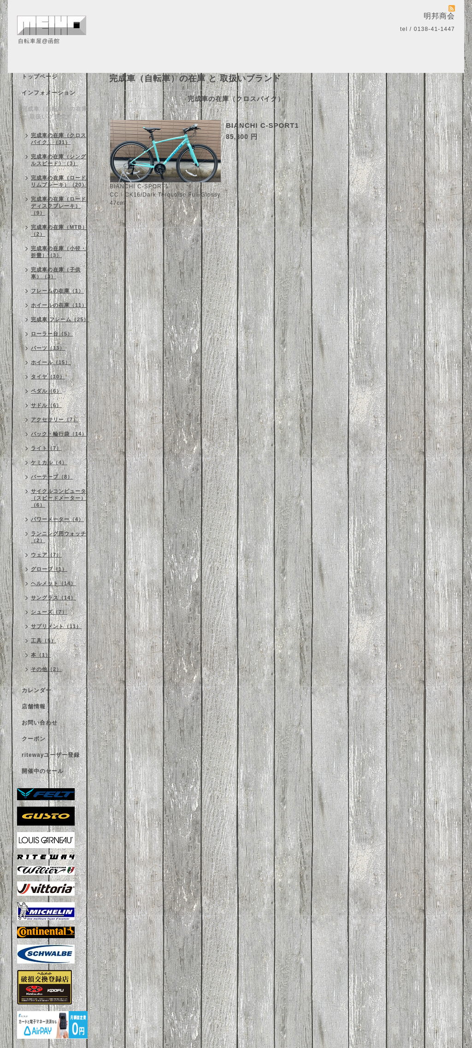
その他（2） (46, 669)
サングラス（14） (53, 597)
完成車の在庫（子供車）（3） (56, 273)
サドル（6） (46, 405)
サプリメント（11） (56, 626)
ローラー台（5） (52, 333)
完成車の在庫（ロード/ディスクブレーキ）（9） (59, 206)
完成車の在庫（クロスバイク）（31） (58, 138)
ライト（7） (46, 448)
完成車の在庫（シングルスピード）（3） (58, 160)
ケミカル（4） (49, 462)
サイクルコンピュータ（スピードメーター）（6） (58, 498)
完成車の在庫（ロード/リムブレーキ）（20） (59, 181)
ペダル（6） (46, 391)
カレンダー (37, 690)
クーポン (34, 739)
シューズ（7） (49, 612)
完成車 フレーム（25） (60, 319)
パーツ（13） (48, 348)
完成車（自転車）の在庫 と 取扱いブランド (55, 113)
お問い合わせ (40, 722)
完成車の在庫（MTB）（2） (59, 230)
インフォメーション (49, 93)
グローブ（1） (49, 569)
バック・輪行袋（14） (59, 434)
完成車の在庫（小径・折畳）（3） (58, 252)
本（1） (41, 655)
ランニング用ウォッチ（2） (58, 537)
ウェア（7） (46, 554)
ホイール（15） (51, 362)
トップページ (40, 76)
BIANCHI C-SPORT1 (262, 125)
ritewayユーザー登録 (51, 755)
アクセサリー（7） (54, 419)
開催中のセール (43, 771)
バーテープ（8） (52, 476)
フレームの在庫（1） (57, 290)
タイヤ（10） (48, 376)
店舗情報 (34, 706)
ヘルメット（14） (53, 583)
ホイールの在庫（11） (59, 305)
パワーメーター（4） (57, 519)
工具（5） (43, 640)
